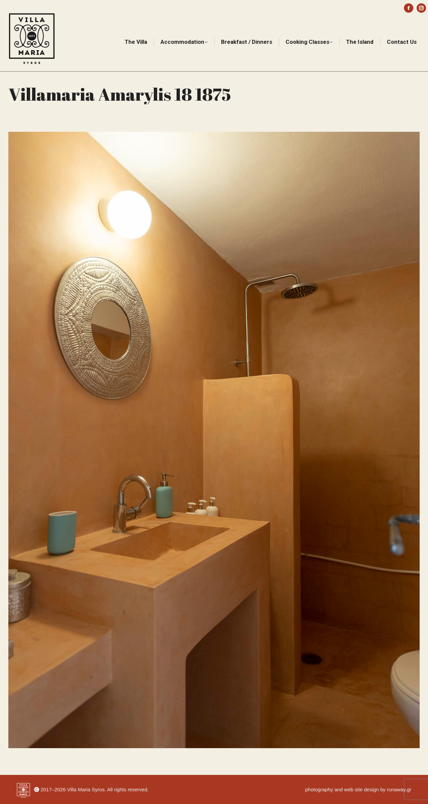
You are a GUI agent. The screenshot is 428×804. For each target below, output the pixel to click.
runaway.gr (399, 789)
